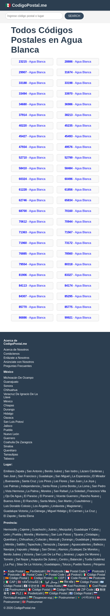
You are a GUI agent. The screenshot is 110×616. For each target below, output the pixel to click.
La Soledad (77, 491)
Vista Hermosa (14, 491)
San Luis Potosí (14, 421)
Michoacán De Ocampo (18, 377)
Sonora (8, 385)
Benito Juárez (53, 471)
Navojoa (9, 549)
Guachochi (39, 529)
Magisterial (74, 506)
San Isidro (71, 471)
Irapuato (22, 549)
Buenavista (12, 481)
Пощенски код (42, 597)
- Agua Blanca (32, 61)
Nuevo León (11, 434)
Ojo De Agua (13, 496)
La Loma (83, 486)
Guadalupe (46, 476)
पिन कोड (68, 581)
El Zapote (10, 516)
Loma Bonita (68, 486)
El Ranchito (30, 501)
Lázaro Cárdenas (91, 471)
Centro (63, 559)
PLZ (18, 593)
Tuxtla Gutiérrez (95, 559)
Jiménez (68, 554)
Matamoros (99, 539)
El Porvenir (47, 496)
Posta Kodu (53, 585)
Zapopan (63, 544)
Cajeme (24, 529)
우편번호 (33, 585)
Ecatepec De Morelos (84, 549)
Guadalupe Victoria (16, 511)
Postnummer (67, 597)
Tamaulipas (11, 454)
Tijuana (78, 534)
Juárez (52, 529)
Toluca (66, 564)
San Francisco (27, 476)
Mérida (9, 544)
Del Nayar (22, 559)
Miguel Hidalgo (57, 511)
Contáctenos (12, 353)
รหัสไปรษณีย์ (30, 581)
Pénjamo (99, 564)
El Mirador (98, 476)
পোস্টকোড (88, 597)
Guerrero (9, 438)
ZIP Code (87, 589)
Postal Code (78, 571)
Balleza (98, 544)
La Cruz (90, 511)
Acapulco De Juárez (44, 559)
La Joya (89, 481)
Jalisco (8, 425)
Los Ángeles (41, 506)
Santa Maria (47, 501)
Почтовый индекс (15, 597)
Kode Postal (15, 571)
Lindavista (57, 506)
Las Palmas (11, 486)
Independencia (30, 486)
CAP (12, 581)
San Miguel (62, 476)
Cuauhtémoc (82, 501)
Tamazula (49, 544)
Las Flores (60, 481)
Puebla (8, 429)
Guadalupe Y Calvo (86, 529)
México (8, 401)
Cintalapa (92, 534)
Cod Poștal (99, 585)
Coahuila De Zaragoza (18, 442)
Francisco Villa (96, 491)
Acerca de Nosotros (16, 349)
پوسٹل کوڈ (51, 581)
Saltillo (20, 544)
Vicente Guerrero (67, 496)
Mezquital (65, 529)
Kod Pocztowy (77, 585)
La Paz (9, 564)
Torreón (8, 559)
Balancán (76, 559)
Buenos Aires (12, 501)
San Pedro (99, 486)
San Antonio (34, 471)
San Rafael (61, 491)
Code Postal (78, 578)
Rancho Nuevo (89, 496)
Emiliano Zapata (14, 471)
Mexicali (54, 539)
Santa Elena (26, 516)
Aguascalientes (81, 544)
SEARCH (74, 15)
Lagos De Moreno (88, 554)
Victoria (28, 554)
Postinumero (17, 589)
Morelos (46, 491)
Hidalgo (8, 413)
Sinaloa (8, 446)
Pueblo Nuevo (82, 564)
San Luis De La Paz (48, 554)
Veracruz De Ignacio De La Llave (21, 396)
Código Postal (96, 574)
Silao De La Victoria (29, 564)
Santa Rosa (49, 486)
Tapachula (34, 544)
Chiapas (9, 405)
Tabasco (9, 458)
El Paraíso (30, 496)
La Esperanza (81, 476)
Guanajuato (11, 381)
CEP (61, 578)
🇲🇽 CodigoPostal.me (26, 5)
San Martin (65, 501)
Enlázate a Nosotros (16, 357)
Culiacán (40, 539)
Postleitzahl (37, 571)
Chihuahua (10, 389)
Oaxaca (8, 417)
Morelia (28, 534)
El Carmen (75, 511)
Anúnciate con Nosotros (19, 361)
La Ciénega (37, 511)
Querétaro (10, 450)
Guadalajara (52, 564)
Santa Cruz (29, 481)
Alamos (63, 549)
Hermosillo (10, 529)
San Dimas (49, 549)
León (7, 534)
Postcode (57, 571)
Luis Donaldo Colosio (17, 506)
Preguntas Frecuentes (18, 365)
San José (10, 476)
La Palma (32, 491)
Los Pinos (45, 481)
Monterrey (42, 534)
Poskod (76, 574)
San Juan (76, 481)
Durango (9, 409)
